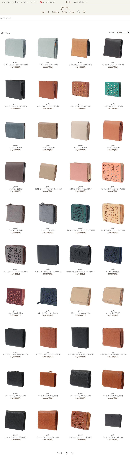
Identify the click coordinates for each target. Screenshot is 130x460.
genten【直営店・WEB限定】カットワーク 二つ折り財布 (80, 270)
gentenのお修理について (80, 2)
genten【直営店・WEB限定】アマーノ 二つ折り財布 (48, 270)
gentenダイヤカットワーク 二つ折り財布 (80, 436)
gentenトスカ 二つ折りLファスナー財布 (113, 436)
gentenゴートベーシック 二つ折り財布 (16, 394)
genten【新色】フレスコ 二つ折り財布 (81, 312)
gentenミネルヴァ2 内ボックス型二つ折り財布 (48, 353)
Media (72, 12)
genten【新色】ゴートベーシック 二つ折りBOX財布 (48, 188)
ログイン (18, 2)
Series (64, 12)
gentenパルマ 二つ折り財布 (80, 146)
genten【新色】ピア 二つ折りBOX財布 (48, 63)
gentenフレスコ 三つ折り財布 (113, 312)
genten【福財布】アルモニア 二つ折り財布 (80, 188)
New (42, 12)
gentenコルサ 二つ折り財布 (15, 146)
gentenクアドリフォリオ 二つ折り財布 (81, 105)
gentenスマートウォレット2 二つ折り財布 (16, 105)
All (48, 12)
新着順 (119, 32)
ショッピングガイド (31, 2)
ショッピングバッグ (47, 2)
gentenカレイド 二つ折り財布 (113, 270)
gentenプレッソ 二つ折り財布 (15, 229)
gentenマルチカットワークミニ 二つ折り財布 (113, 188)
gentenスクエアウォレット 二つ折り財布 (80, 63)
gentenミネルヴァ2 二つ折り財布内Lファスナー (15, 353)
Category (55, 12)
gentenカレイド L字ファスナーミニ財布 (48, 312)
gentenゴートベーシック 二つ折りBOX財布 (15, 436)
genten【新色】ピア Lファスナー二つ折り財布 (15, 63)
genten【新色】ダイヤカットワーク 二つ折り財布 (81, 229)
